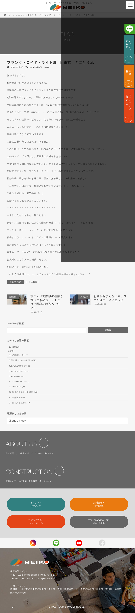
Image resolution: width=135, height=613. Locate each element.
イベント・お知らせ (36, 504)
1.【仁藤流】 (33, 281)
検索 (108, 330)
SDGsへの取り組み (44, 453)
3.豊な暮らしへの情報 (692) (22, 360)
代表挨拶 (24, 453)
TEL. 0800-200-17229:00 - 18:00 (99, 521)
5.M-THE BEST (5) (18, 371)
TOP (12, 607)
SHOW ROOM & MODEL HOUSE (67, 607)
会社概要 (10, 453)
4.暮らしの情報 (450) (19, 366)
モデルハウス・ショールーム (36, 521)
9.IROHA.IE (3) (17, 387)
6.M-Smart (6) (16, 376)
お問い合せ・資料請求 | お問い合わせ (28, 267)
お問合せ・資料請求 (99, 504)
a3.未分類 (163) (17, 397)
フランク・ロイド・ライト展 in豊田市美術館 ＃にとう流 (40, 230)
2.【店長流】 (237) (18, 355)
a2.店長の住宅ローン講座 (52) (23, 392)
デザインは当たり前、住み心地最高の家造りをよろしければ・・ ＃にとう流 (50, 222)
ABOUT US (21, 444)
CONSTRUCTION (29, 471)
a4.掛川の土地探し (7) (20, 403)
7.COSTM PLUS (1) (19, 381)
